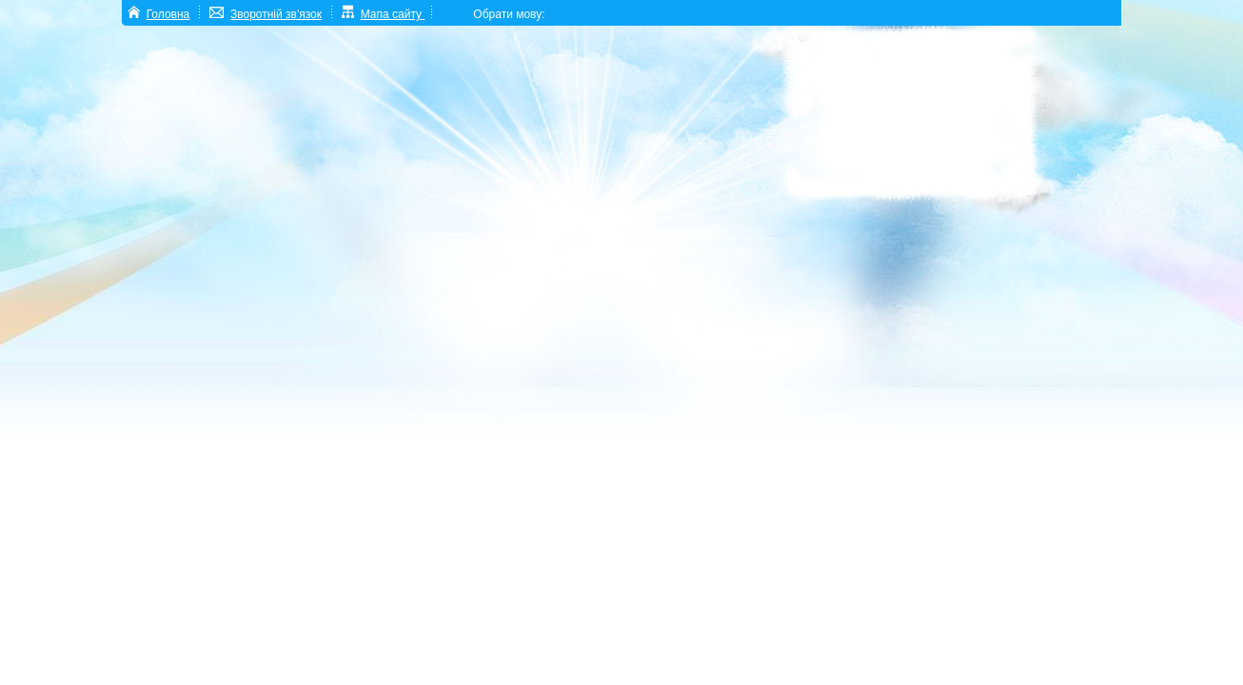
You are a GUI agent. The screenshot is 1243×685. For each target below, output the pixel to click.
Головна (168, 14)
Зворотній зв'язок (276, 14)
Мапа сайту (393, 14)
